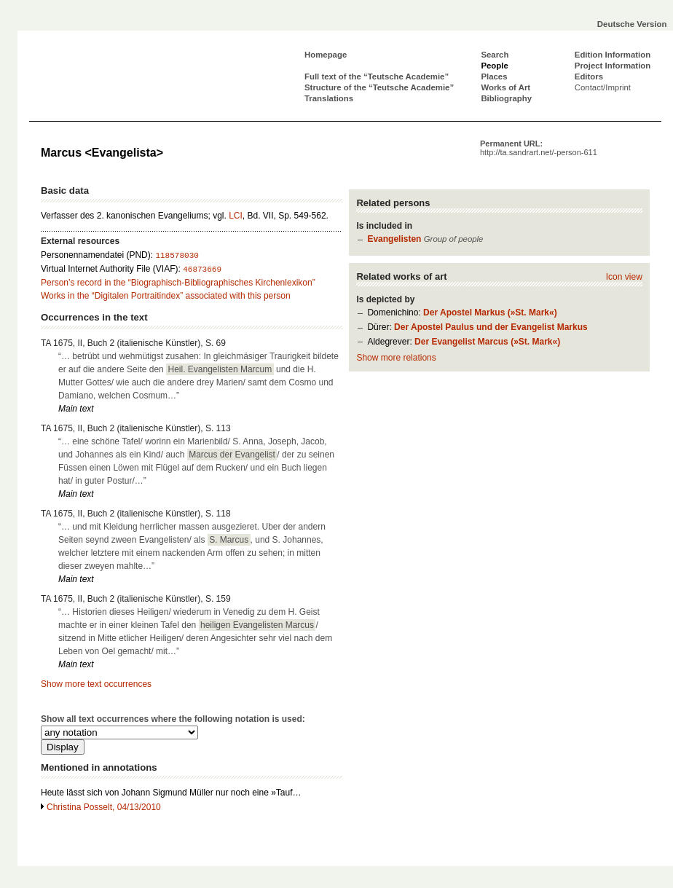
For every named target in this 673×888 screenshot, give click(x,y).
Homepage (325, 54)
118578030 (176, 255)
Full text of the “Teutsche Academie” (376, 76)
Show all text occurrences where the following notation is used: (173, 719)
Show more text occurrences (96, 684)
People (494, 65)
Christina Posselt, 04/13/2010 (104, 807)
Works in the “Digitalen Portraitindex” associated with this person (166, 296)
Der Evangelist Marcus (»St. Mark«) (487, 342)
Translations (328, 98)
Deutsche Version (632, 24)
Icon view (624, 277)
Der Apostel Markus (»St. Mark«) (490, 312)
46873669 (202, 269)
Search (494, 54)
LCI (236, 216)
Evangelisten (394, 239)
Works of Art (505, 87)
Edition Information (612, 54)
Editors (589, 76)
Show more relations (396, 358)
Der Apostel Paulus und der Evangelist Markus (491, 327)
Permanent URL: (538, 148)
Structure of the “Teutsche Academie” (379, 87)
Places (494, 76)
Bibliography (506, 98)
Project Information (612, 65)
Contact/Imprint (603, 87)
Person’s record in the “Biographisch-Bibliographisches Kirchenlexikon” (178, 283)
